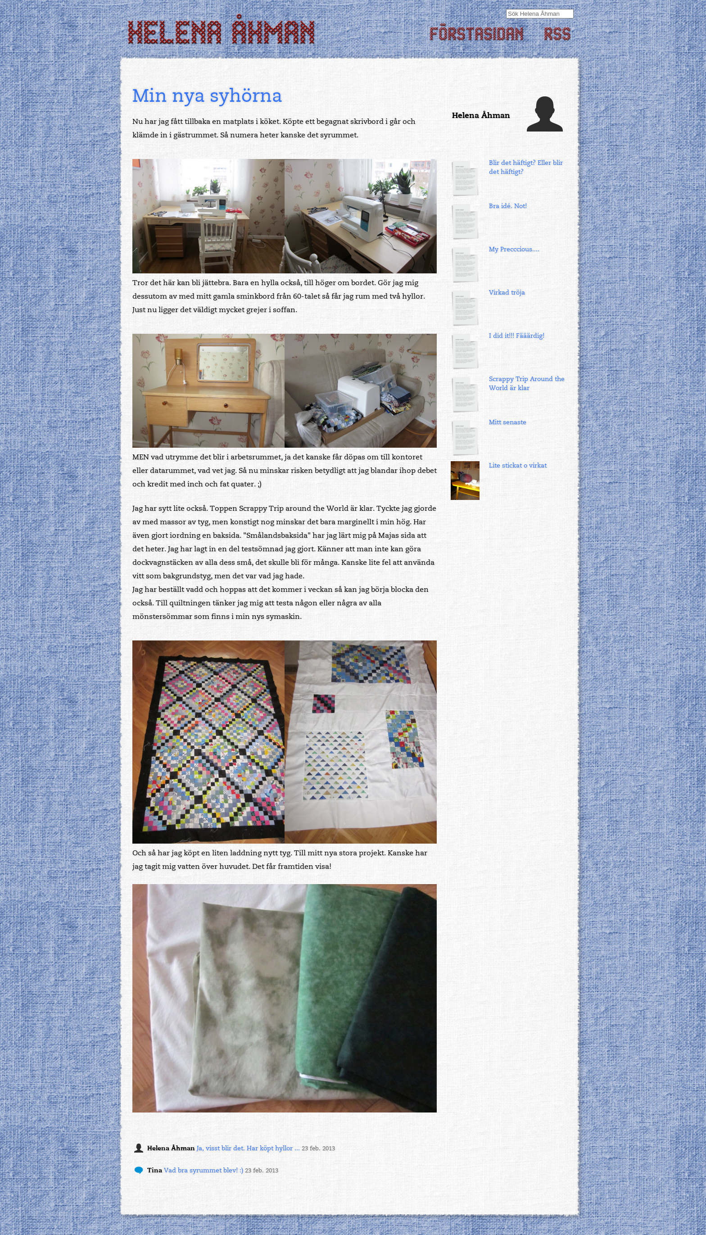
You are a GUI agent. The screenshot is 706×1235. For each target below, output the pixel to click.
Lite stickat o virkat (518, 465)
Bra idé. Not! (508, 206)
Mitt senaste (507, 422)
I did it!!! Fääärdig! (516, 336)
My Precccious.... (514, 249)
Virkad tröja (507, 292)
